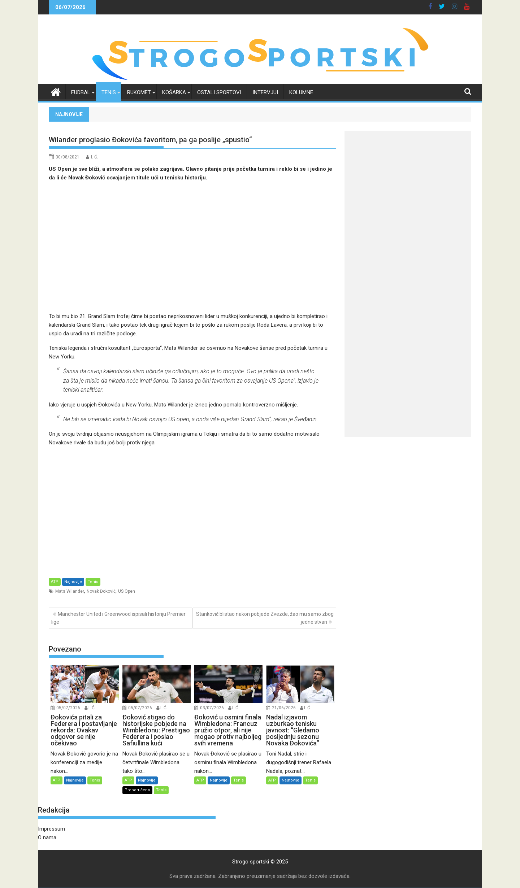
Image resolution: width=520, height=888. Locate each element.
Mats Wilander (69, 591)
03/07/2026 (212, 707)
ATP (54, 581)
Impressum (51, 829)
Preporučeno (137, 790)
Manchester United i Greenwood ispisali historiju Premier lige (118, 618)
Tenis (108, 92)
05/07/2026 (68, 707)
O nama (47, 837)
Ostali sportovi (219, 92)
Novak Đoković (101, 591)
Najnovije (73, 581)
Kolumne (301, 92)
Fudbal (80, 92)
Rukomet (139, 92)
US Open (126, 591)
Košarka (174, 92)
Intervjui (265, 92)
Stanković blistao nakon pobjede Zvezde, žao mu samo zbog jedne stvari (265, 618)
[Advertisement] (192, 246)
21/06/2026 (284, 707)
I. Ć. (94, 157)
